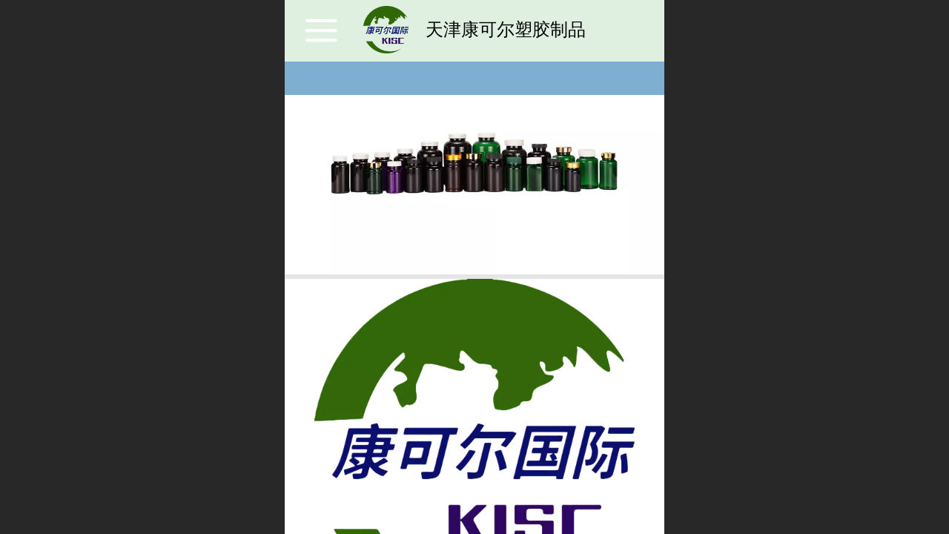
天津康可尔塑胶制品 (506, 29)
